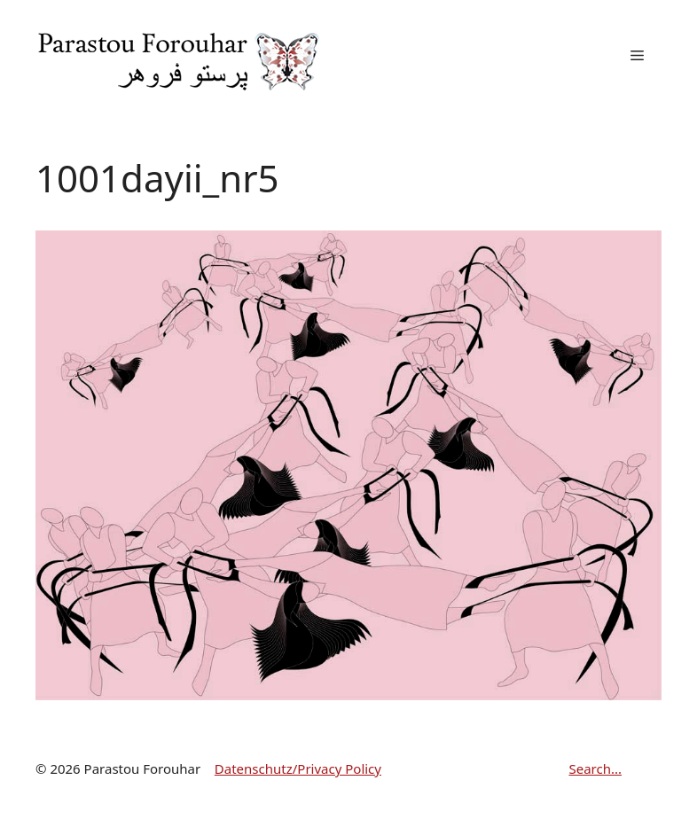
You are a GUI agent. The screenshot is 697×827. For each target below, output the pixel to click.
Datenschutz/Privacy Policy (298, 768)
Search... (595, 768)
